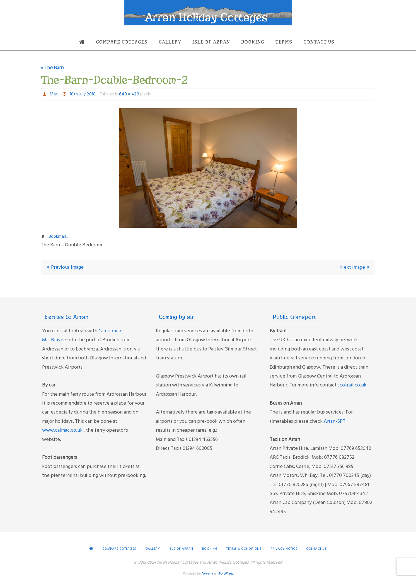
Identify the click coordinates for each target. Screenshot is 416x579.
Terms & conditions (244, 549)
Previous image (64, 267)
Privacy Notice (283, 549)
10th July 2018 (83, 94)
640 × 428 (129, 94)
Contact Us (316, 549)
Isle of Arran (181, 549)
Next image (356, 267)
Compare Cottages (119, 549)
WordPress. (225, 573)
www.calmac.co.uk (63, 430)
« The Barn (52, 68)
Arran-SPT (334, 421)
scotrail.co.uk (352, 385)
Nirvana (207, 573)
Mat (54, 94)
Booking (210, 549)
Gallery (152, 549)
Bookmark (58, 236)
